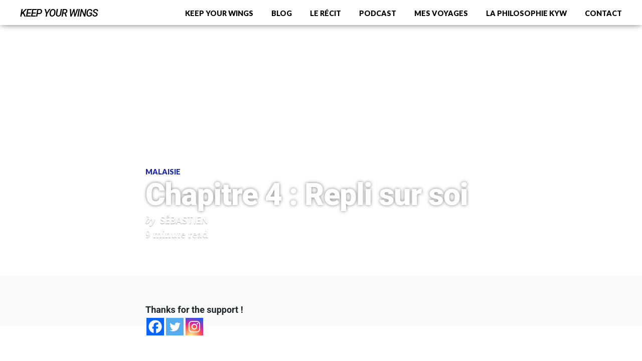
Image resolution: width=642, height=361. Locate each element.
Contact (603, 13)
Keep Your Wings (59, 13)
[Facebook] (155, 326)
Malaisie (163, 171)
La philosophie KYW (526, 13)
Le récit (325, 13)
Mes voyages (441, 13)
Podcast (377, 13)
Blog (281, 13)
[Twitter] (175, 326)
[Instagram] (194, 326)
